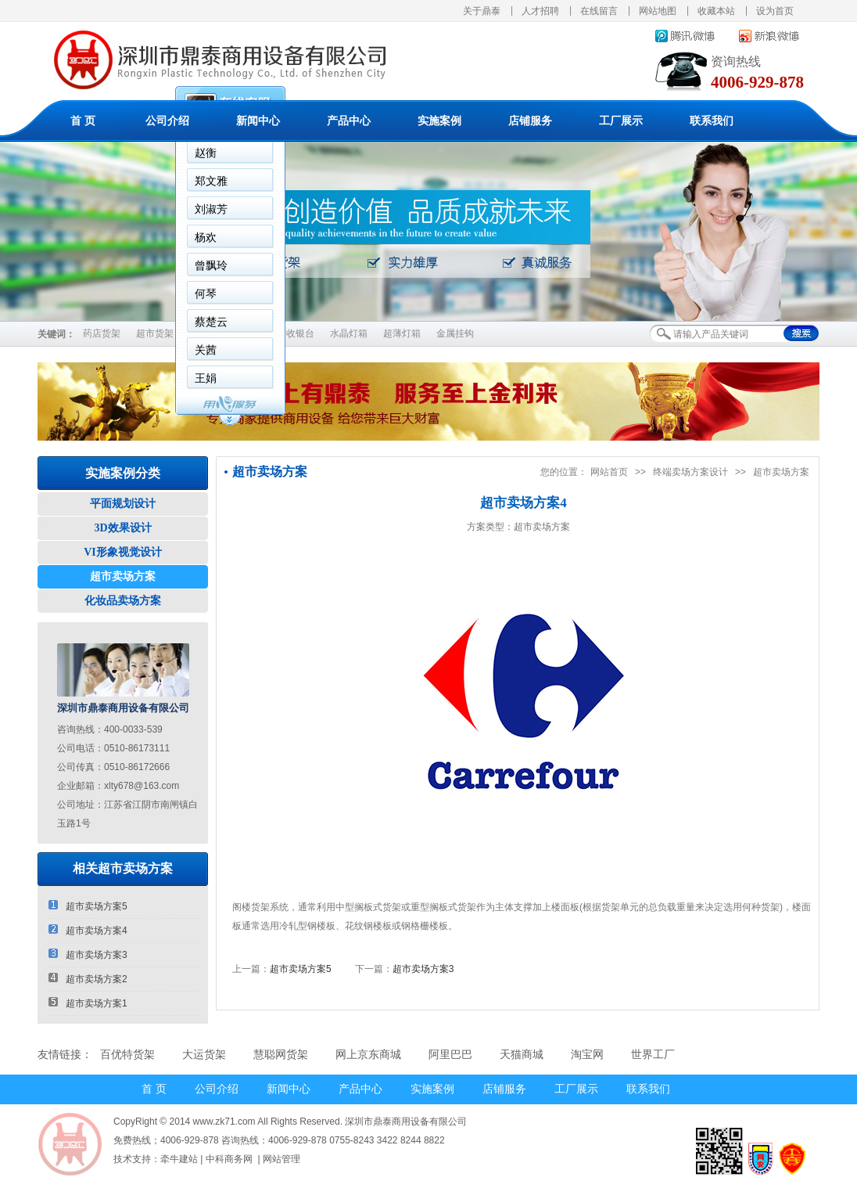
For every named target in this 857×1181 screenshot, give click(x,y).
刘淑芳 (211, 209)
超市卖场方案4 (87, 930)
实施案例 (439, 121)
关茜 (206, 350)
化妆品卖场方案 (122, 601)
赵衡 (206, 152)
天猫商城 (521, 1054)
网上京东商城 (368, 1054)
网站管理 (281, 1159)
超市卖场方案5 (87, 906)
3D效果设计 (122, 528)
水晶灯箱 (349, 333)
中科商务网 (229, 1159)
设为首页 (775, 10)
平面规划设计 (123, 503)
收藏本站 (716, 10)
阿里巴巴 (450, 1054)
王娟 (206, 378)
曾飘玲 (211, 265)
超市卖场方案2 (87, 979)
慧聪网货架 (280, 1054)
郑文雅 (211, 181)
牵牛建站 (179, 1159)
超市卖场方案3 (87, 954)
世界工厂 (653, 1054)
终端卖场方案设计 (690, 471)
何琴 (206, 293)
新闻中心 (258, 121)
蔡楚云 (211, 321)
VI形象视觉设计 (123, 552)
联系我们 (711, 121)
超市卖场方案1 (87, 1003)
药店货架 (101, 333)
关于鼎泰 (481, 10)
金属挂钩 (455, 333)
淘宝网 (587, 1054)
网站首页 (609, 471)
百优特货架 (127, 1054)
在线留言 (599, 10)
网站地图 (657, 10)
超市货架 (155, 333)
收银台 (300, 333)
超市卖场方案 (123, 576)
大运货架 (204, 1054)
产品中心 (349, 121)
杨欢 (206, 237)
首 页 (82, 121)
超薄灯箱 (402, 333)
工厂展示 (621, 121)
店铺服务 (530, 121)
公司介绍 (167, 121)
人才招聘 (540, 10)
